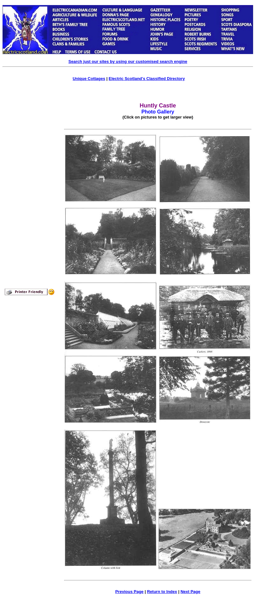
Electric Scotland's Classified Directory (147, 78)
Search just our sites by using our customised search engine (127, 61)
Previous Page (129, 591)
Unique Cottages (89, 78)
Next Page (190, 591)
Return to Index (162, 591)
